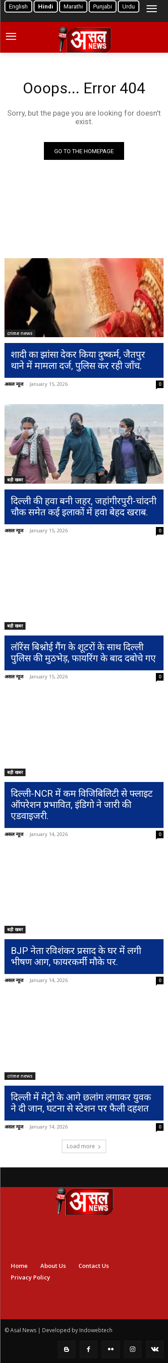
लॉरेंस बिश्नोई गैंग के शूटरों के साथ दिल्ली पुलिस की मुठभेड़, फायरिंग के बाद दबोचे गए (83, 653)
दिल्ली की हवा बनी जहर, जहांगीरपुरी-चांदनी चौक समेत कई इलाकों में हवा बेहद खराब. (83, 507)
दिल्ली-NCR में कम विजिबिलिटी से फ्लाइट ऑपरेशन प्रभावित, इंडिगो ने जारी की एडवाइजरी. (82, 804)
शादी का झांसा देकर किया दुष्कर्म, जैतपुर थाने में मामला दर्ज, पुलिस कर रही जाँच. (78, 360)
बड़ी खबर (15, 480)
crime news (20, 333)
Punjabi (102, 6)
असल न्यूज (13, 383)
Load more (84, 1146)
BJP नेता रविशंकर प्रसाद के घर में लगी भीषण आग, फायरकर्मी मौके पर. (76, 956)
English (18, 6)
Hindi (45, 6)
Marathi (73, 6)
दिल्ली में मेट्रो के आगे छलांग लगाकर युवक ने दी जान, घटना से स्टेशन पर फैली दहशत (81, 1103)
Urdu (128, 6)
